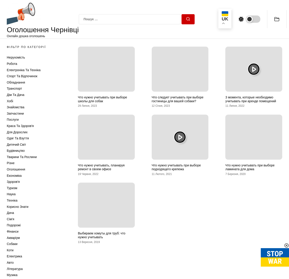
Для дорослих (17, 132)
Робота (12, 64)
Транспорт (14, 88)
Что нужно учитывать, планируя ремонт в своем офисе (101, 167)
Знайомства (15, 107)
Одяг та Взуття (18, 138)
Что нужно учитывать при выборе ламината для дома (250, 167)
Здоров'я (13, 182)
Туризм (12, 188)
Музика (12, 275)
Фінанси (13, 231)
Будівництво (16, 150)
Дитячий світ (16, 144)
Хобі (10, 101)
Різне (10, 163)
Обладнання (16, 82)
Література (15, 269)
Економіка (14, 175)
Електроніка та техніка (23, 70)
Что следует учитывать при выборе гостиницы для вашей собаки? (177, 99)
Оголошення (16, 169)
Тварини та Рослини (22, 157)
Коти (10, 250)
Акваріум (13, 238)
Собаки (12, 244)
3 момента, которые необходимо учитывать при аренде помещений (250, 99)
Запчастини (15, 113)
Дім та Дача (15, 95)
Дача (10, 213)
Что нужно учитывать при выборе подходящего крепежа (176, 167)
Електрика (14, 256)
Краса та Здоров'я (20, 126)
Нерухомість (16, 57)
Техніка (12, 200)
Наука (11, 194)
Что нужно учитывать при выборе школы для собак (102, 99)
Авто (10, 262)
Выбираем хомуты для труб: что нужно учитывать (101, 235)
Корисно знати (17, 207)
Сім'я (10, 219)
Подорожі (14, 225)
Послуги (13, 119)
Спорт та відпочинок (22, 76)
